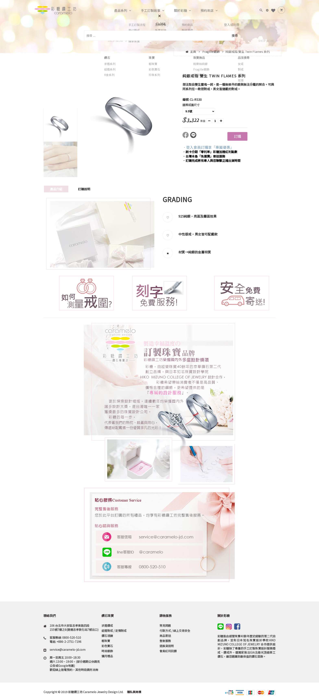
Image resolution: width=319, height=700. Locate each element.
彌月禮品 (107, 656)
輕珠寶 (106, 641)
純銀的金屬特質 (199, 252)
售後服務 (165, 641)
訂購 (237, 136)
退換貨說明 (167, 646)
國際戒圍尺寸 (191, 105)
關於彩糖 (176, 10)
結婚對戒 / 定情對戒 (114, 631)
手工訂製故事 (146, 10)
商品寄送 (165, 636)
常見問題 (165, 625)
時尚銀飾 (107, 651)
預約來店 (202, 10)
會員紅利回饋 (168, 651)
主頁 (193, 51)
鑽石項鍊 (107, 636)
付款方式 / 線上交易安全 (175, 631)
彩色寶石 (107, 646)
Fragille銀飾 (211, 51)
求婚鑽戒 (107, 625)
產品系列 (116, 10)
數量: (203, 121)
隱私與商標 (133, 692)
